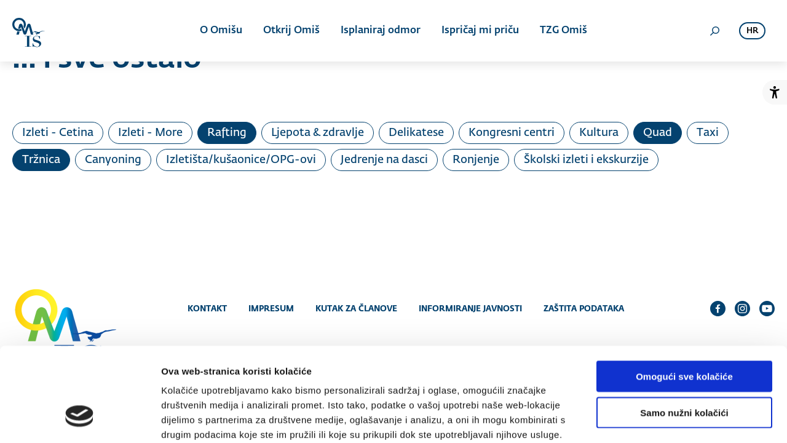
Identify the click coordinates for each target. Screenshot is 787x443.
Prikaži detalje (637, 418)
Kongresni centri (512, 132)
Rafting (227, 132)
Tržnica (41, 160)
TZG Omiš (563, 31)
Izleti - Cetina (57, 132)
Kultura (599, 132)
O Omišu (221, 31)
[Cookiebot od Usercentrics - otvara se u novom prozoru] (79, 419)
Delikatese (416, 132)
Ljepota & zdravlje (317, 132)
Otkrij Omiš (291, 31)
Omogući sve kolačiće (684, 295)
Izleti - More (150, 132)
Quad (657, 132)
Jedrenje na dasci (384, 160)
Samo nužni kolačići (684, 332)
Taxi (708, 132)
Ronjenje (476, 160)
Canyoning (113, 160)
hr (752, 31)
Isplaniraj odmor (381, 31)
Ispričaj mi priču (480, 31)
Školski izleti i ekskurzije (586, 160)
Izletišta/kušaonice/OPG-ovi (241, 160)
